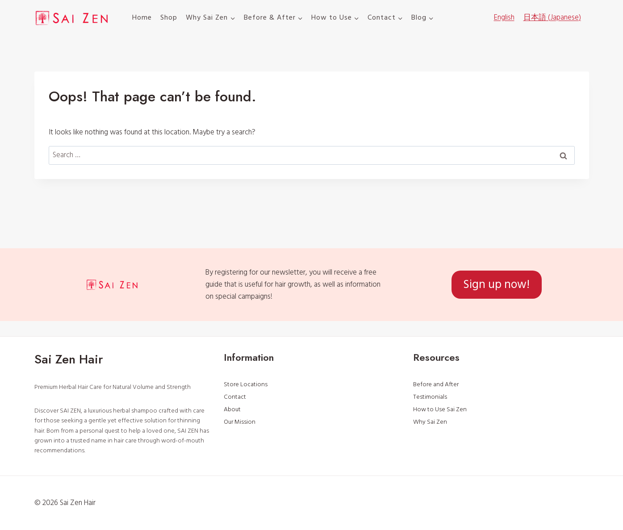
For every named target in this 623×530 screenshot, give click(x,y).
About (232, 409)
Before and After (436, 384)
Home (142, 17)
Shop (168, 17)
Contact (235, 396)
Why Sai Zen (430, 421)
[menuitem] (504, 18)
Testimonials (430, 396)
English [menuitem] (504, 17)
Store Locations (246, 384)
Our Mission (239, 421)
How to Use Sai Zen (440, 409)
